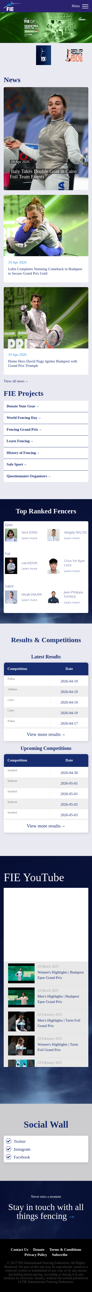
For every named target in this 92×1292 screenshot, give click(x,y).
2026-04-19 (69, 681)
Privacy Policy (36, 1255)
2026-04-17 (69, 723)
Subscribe (59, 1255)
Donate (38, 1250)
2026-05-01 (69, 783)
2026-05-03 (69, 815)
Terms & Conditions (65, 1250)
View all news (16, 381)
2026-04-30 (69, 773)
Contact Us (19, 1250)
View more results (46, 734)
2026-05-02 (69, 804)
